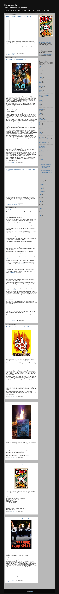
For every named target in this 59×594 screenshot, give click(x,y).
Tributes (40, 128)
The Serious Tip (10, 5)
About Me (7, 10)
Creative (9, 54)
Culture (40, 101)
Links (40, 136)
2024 (41, 158)
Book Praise (24, 10)
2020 (41, 197)
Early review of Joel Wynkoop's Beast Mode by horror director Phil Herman (46, 66)
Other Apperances (31, 12)
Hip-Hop (40, 83)
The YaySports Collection (43, 150)
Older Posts (34, 584)
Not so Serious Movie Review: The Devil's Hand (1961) (17, 326)
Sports (40, 81)
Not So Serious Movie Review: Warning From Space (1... (46, 176)
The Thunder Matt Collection (43, 127)
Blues (40, 105)
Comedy (33, 10)
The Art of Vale (19, 50)
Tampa (40, 113)
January (42, 191)
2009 (41, 212)
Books (18, 10)
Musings (40, 132)
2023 (41, 193)
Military (40, 114)
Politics (40, 106)
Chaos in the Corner (42, 147)
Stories (40, 141)
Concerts (40, 108)
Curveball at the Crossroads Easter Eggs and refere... (46, 174)
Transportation (41, 151)
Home (21, 584)
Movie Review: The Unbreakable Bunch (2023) (16, 59)
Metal (40, 104)
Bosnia (40, 143)
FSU (40, 87)
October (42, 178)
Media (40, 85)
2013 (41, 207)
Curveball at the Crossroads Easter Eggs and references (18, 464)
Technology (41, 115)
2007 (41, 215)
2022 (41, 194)
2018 (41, 200)
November (43, 160)
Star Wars (40, 96)
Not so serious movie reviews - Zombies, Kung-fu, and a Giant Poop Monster (45, 60)
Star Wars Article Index (46, 10)
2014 (41, 205)
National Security (42, 137)
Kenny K (38, 10)
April (42, 187)
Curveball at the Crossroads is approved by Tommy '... (45, 167)
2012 (41, 208)
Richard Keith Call (21, 263)
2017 (41, 201)
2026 (41, 155)
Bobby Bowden (13, 289)
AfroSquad (40, 90)
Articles (29, 10)
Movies (9, 164)
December (43, 159)
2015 (41, 204)
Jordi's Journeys (41, 86)
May (42, 185)
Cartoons (40, 124)
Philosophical (41, 129)
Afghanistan (41, 99)
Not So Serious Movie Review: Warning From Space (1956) (18, 518)
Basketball (40, 133)
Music (40, 76)
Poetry (40, 110)
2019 (41, 198)
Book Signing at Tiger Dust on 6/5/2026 (45, 54)
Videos (13, 54)
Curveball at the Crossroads (11, 12)
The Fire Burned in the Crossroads (13, 403)
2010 (41, 211)
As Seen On (13, 10)
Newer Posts (9, 584)
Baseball (40, 92)
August (42, 181)
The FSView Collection (42, 119)
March (42, 188)
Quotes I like (8, 209)
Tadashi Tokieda (23, 226)
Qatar (40, 122)
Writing (40, 91)
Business (40, 100)
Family (40, 120)
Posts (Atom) (12, 587)
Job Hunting (41, 118)
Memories (40, 82)
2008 (41, 214)
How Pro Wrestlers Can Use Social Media (45, 42)
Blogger (31, 591)
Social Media (41, 109)
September (43, 180)
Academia (40, 123)
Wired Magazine (12, 272)
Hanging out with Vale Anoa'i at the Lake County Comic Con (18, 16)
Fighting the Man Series (22, 12)
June (42, 184)
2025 (41, 156)
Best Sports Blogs (42, 146)
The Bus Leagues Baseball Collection (45, 138)
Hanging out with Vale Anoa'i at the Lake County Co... (46, 162)
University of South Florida (43, 142)
